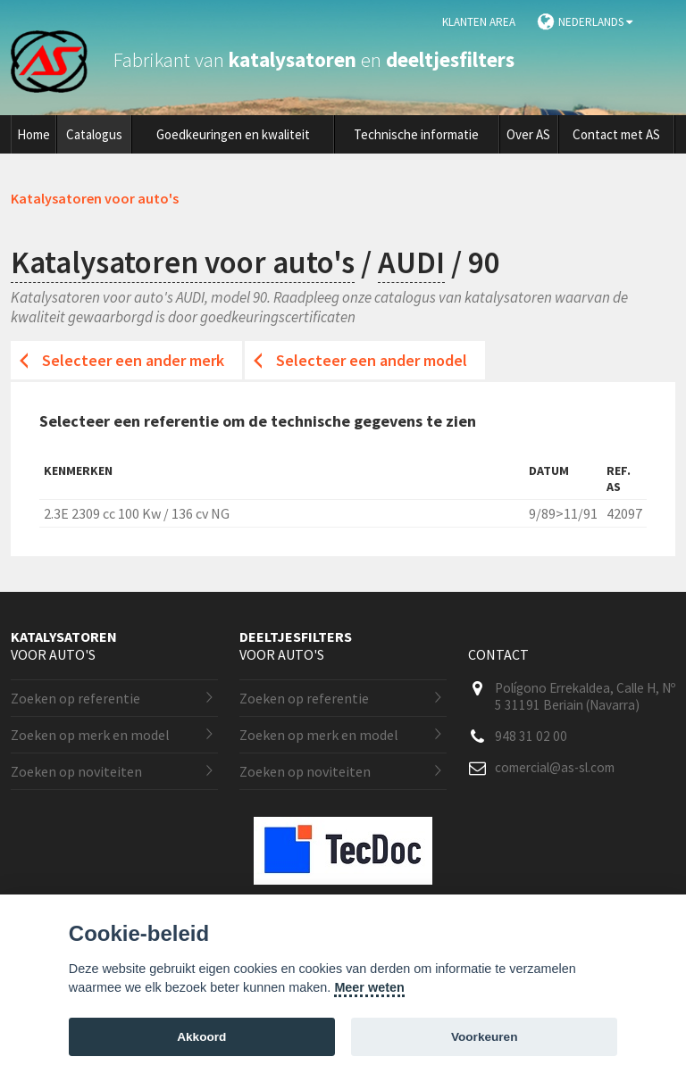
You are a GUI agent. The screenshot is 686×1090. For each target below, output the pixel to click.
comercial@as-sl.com (555, 767)
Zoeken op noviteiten (76, 771)
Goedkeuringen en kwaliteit (233, 134)
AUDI (411, 262)
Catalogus (94, 134)
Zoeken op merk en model (90, 735)
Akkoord (201, 1037)
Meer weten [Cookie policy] (369, 987)
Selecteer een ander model (371, 360)
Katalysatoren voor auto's (183, 262)
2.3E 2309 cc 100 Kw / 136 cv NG (137, 513)
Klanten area (478, 21)
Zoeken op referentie (75, 698)
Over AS (528, 134)
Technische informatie (416, 134)
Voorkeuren (484, 1037)
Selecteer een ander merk (133, 360)
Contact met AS (616, 134)
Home (33, 134)
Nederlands (595, 21)
